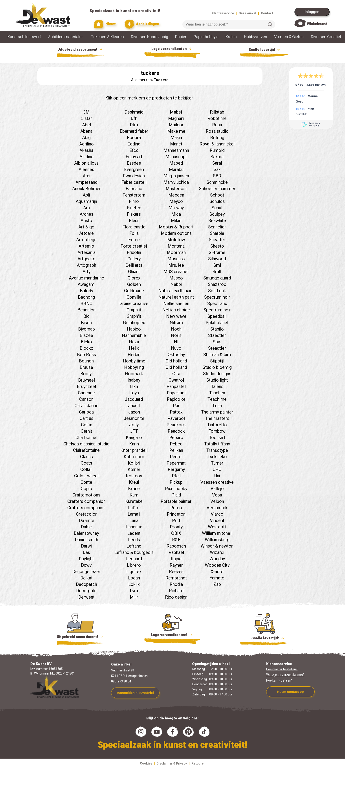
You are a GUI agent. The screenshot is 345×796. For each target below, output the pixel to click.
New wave (176, 316)
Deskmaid (134, 112)
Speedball (217, 316)
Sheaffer (217, 240)
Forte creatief (134, 246)
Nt (176, 342)
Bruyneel (86, 380)
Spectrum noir (217, 310)
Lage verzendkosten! (172, 635)
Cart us (86, 418)
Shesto (217, 246)
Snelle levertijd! (265, 637)
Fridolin (134, 252)
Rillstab (217, 112)
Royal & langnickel (217, 144)
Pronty (176, 527)
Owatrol (176, 380)
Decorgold (86, 591)
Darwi (86, 546)
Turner (217, 463)
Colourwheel (86, 476)
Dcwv (86, 565)
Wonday (217, 559)
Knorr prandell (134, 450)
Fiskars (134, 214)
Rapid (176, 559)
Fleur (134, 220)
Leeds (134, 540)
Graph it (134, 310)
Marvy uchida (176, 182)
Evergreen (134, 169)
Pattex (176, 412)
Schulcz (217, 201)
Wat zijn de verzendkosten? (285, 675)
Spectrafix (217, 303)
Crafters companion (86, 501)
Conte (86, 482)
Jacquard (134, 399)
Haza (134, 342)
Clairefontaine (86, 450)
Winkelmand (317, 24)
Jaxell (134, 406)
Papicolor (176, 399)
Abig (86, 137)
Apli (86, 195)
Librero (134, 565)
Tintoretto (217, 425)
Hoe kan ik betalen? (279, 680)
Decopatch (86, 584)
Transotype (217, 450)
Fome (134, 240)
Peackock (176, 425)
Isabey (134, 380)
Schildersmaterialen (66, 37)
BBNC (86, 303)
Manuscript (176, 157)
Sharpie (217, 233)
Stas (217, 342)
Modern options (176, 233)
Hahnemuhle (134, 335)
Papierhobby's (206, 37)
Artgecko (86, 259)
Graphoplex (134, 323)
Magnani (176, 118)
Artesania (86, 252)
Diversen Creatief (326, 37)
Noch (176, 329)
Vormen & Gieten (289, 37)
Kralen (231, 37)
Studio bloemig (217, 367)
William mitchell (217, 533)
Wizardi (217, 552)
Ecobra (134, 137)
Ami (86, 176)
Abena (86, 131)
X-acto (217, 571)
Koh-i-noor (134, 457)
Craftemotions (86, 495)
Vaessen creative (217, 482)
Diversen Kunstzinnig (149, 37)
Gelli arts (133, 265)
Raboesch (176, 546)
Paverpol (176, 418)
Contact (267, 13)
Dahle (86, 527)
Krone (134, 488)
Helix (134, 348)
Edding (133, 144)
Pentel (176, 457)
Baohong (86, 297)
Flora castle (133, 227)
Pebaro (176, 437)
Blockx (86, 348)
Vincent (217, 520)
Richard (176, 591)
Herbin (134, 354)
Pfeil (176, 476)
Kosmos (134, 476)
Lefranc (134, 546)
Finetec (134, 208)
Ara (86, 208)
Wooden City (217, 565)
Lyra (134, 591)
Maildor (176, 125)
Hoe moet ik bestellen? (281, 669)
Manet (176, 144)
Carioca (86, 412)
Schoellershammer (217, 189)
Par (176, 406)
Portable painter (176, 501)
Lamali (134, 514)
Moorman (176, 252)
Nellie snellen (176, 303)
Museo (176, 278)
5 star (86, 118)
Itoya (134, 393)
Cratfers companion (86, 508)
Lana (133, 520)
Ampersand (86, 182)
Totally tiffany (217, 444)
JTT (134, 431)
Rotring (217, 137)
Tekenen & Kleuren (107, 37)
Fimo (134, 201)
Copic (86, 488)
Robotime (217, 118)
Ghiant (134, 271)
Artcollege (86, 240)
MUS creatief (176, 271)
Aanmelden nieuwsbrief (135, 693)
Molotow (176, 240)
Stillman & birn (217, 354)
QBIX (176, 533)
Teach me (217, 399)
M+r (134, 597)
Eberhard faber (134, 131)
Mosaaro (176, 259)
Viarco (217, 514)
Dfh (134, 118)
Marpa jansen (176, 176)
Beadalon (86, 310)
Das (86, 552)
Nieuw (105, 24)
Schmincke (217, 182)
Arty (86, 271)
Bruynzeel (86, 386)
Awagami (86, 284)
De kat (86, 578)
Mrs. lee (176, 265)
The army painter (217, 412)
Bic (86, 316)
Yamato (217, 578)
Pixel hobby (176, 488)
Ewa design (134, 176)
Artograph (86, 265)
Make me (176, 131)
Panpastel (176, 386)
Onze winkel (247, 13)
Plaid (176, 495)
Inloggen (312, 12)
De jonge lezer (86, 571)
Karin (134, 444)
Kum (134, 495)
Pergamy (176, 469)
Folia (134, 233)
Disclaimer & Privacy (171, 763)
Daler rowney (86, 533)
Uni (217, 476)
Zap (217, 584)
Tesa (217, 406)
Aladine (86, 157)
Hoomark (134, 374)
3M (86, 112)
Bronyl (86, 374)
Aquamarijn (86, 201)
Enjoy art (134, 157)
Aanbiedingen (142, 24)
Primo (176, 508)
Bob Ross (86, 354)
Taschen (217, 393)
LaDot (134, 508)
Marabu (176, 169)
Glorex (134, 278)
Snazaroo (217, 284)
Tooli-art (217, 437)
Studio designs (217, 374)
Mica (176, 214)
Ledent (134, 533)
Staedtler (217, 335)
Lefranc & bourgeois (134, 552)
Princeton (176, 514)
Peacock (176, 431)
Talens (217, 386)
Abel (86, 125)
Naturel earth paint (176, 297)
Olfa (176, 374)
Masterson (176, 189)
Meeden (176, 195)
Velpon (217, 501)
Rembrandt (176, 578)
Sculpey (217, 214)
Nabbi (176, 284)
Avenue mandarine (86, 278)
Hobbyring (134, 367)
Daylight (86, 559)
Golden (134, 284)
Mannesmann (176, 150)
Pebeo (176, 444)
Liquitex (133, 571)
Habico (134, 329)
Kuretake (134, 501)
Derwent (86, 597)
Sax (217, 169)
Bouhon (86, 361)
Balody (86, 291)
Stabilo (217, 329)
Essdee (134, 163)
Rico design (176, 597)
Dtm (134, 125)
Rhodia (176, 584)
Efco (134, 150)
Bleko (86, 342)
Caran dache (86, 406)
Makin (176, 137)
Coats (86, 463)
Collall (86, 469)
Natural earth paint (176, 291)
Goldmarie (134, 291)
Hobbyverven (255, 37)
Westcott (217, 527)
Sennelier (217, 227)
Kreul (134, 482)
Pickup (176, 482)
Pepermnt (176, 463)
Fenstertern (134, 195)
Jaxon (134, 412)
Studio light (217, 380)
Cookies (146, 763)
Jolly (134, 425)
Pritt (176, 520)
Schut (217, 208)
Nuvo (176, 348)
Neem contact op (290, 691)
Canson (86, 399)
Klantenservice (223, 13)
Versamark (217, 508)
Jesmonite (134, 418)
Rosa (217, 125)
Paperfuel (176, 393)
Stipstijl (217, 361)
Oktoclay (176, 354)
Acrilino (86, 144)
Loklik (134, 584)
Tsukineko (217, 457)
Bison (86, 323)
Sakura (217, 157)
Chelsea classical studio (86, 444)
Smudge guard (217, 278)
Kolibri (134, 463)
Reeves (176, 571)
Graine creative (133, 303)
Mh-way (176, 208)
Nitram (176, 323)
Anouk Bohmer (86, 189)
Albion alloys (86, 163)
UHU (217, 469)
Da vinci (86, 520)
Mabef (176, 112)
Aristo (86, 220)
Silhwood (217, 259)
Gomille (134, 297)
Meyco (176, 201)
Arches (86, 214)
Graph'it (134, 316)
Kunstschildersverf (24, 37)
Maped (176, 163)
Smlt (217, 271)
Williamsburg (217, 540)
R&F (176, 540)
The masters (217, 418)
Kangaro (134, 437)
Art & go (86, 227)
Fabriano (134, 189)
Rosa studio (217, 131)
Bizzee (86, 335)
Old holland (176, 361)
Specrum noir (217, 297)
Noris (176, 335)
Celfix (86, 425)
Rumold (217, 150)
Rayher (176, 565)
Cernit (86, 431)
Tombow (217, 431)
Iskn (134, 386)
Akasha (86, 150)
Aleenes (86, 169)
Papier (180, 37)
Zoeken (270, 24)
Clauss (86, 457)
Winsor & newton (217, 546)
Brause (86, 367)
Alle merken (141, 80)
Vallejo (217, 488)
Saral (217, 163)
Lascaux (134, 527)
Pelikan (176, 450)
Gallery (134, 259)
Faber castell (134, 182)
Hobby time (134, 361)
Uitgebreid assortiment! (80, 637)
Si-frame (217, 252)
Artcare (86, 233)
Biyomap (86, 329)
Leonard (134, 559)
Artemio (86, 246)
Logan (134, 578)
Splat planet (217, 323)
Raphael (176, 552)
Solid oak (217, 291)
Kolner (134, 469)
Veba (217, 495)
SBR (217, 176)
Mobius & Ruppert (176, 227)
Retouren (198, 763)
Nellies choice (176, 310)
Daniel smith (86, 540)
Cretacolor (86, 514)
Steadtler (217, 348)
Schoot (217, 195)
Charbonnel (86, 437)
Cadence (86, 393)
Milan (176, 220)
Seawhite (217, 220)
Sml (217, 265)
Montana (176, 246)
